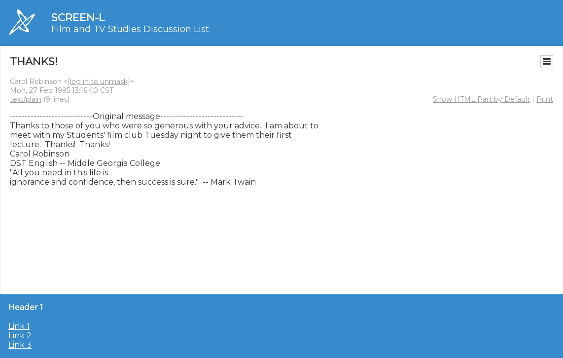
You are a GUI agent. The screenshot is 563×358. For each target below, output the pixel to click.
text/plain (25, 99)
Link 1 (19, 326)
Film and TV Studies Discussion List (130, 29)
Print (544, 99)
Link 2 (20, 335)
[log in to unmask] (99, 81)
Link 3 (20, 345)
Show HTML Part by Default (481, 99)
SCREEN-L (78, 17)
